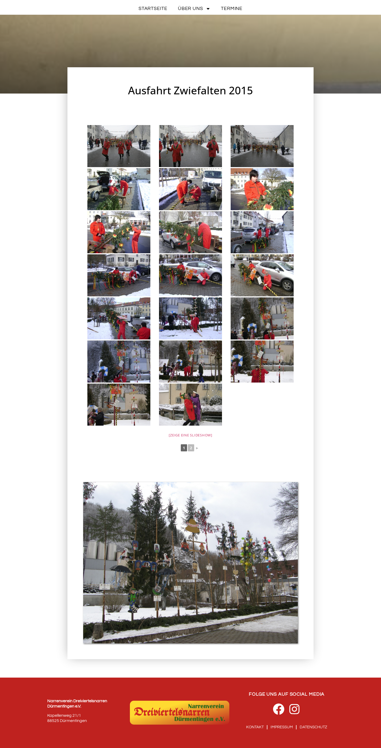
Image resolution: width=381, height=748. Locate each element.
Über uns (194, 9)
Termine (231, 8)
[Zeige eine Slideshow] (190, 435)
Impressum (282, 727)
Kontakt (255, 727)
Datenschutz (313, 727)
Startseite (153, 8)
